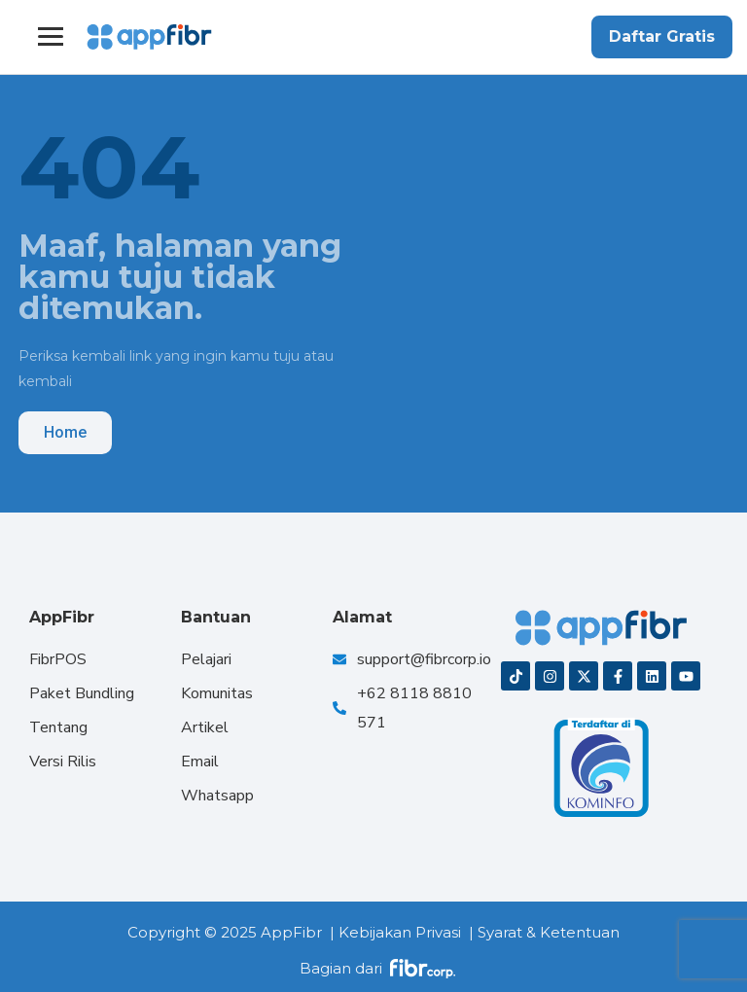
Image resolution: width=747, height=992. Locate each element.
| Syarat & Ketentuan (544, 932)
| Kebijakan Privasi (395, 932)
